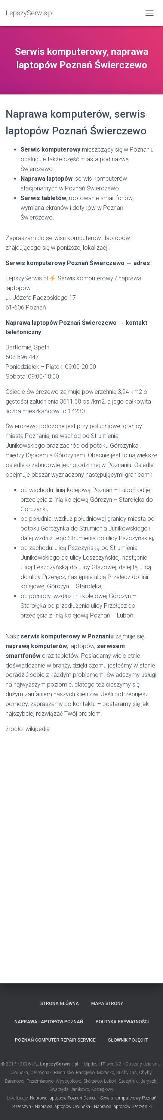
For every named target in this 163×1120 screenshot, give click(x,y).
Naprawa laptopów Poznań (49, 1021)
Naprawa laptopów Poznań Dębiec (63, 1098)
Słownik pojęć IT (128, 1040)
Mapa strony (107, 1003)
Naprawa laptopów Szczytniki (123, 1106)
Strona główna (59, 1003)
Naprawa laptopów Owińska (62, 1106)
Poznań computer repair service (55, 1040)
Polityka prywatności (122, 1021)
